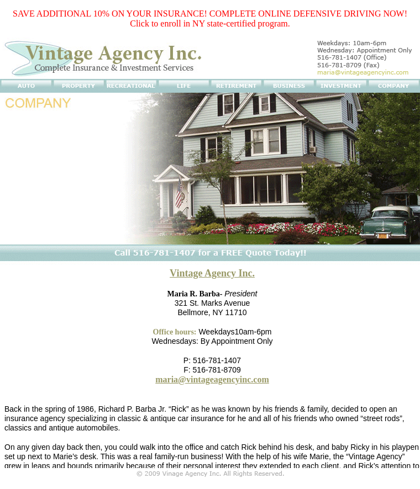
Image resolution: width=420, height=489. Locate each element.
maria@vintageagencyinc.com (212, 379)
